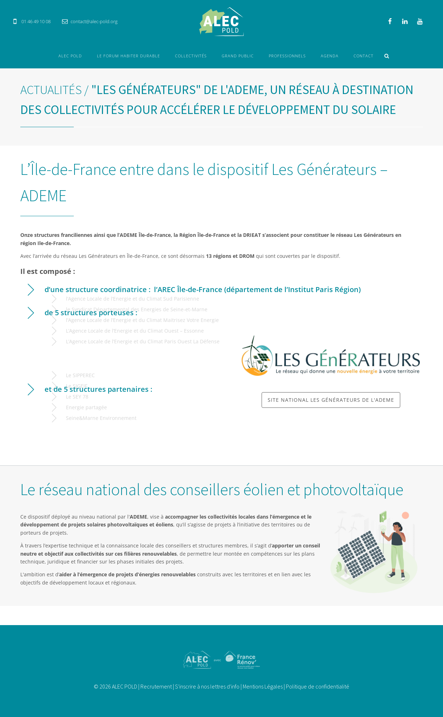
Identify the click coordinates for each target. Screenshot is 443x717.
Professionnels (287, 55)
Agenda (330, 55)
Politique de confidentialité (317, 686)
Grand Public (238, 55)
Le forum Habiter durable (128, 55)
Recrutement (156, 686)
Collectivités (191, 55)
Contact (364, 55)
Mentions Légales (263, 686)
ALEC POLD (70, 55)
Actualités (51, 90)
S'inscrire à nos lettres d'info (207, 686)
